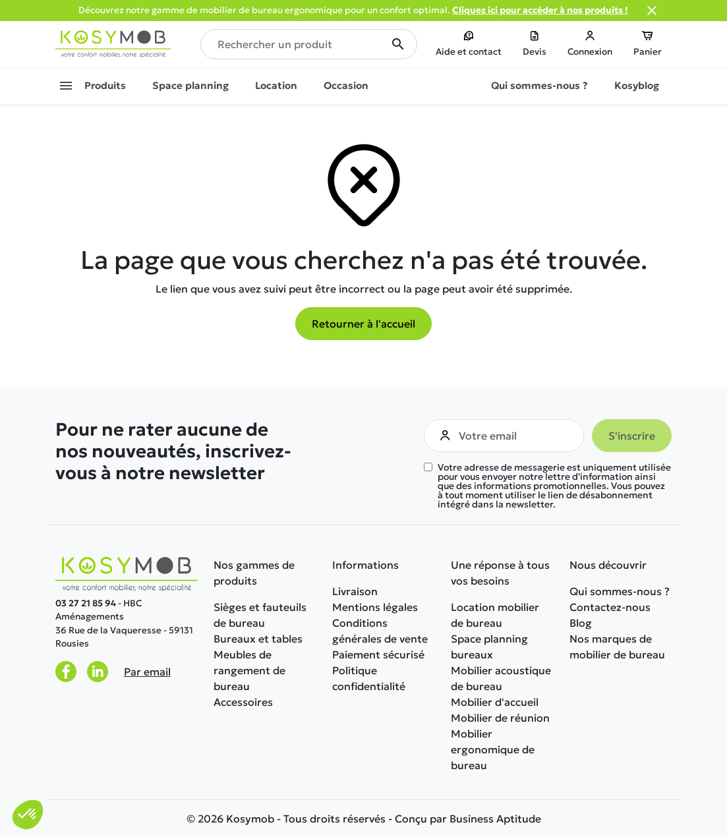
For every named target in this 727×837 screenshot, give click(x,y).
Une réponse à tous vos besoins (500, 572)
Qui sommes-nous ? (619, 591)
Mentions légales (375, 607)
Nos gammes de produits (254, 572)
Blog (580, 622)
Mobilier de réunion (500, 717)
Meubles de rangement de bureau (249, 670)
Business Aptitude (495, 818)
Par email (147, 671)
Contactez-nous (610, 607)
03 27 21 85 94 (85, 603)
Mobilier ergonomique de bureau (493, 749)
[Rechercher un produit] (308, 44)
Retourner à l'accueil (363, 323)
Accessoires (243, 701)
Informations (365, 564)
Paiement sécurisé (378, 654)
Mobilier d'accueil (494, 701)
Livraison (355, 591)
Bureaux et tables (258, 638)
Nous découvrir (608, 564)
